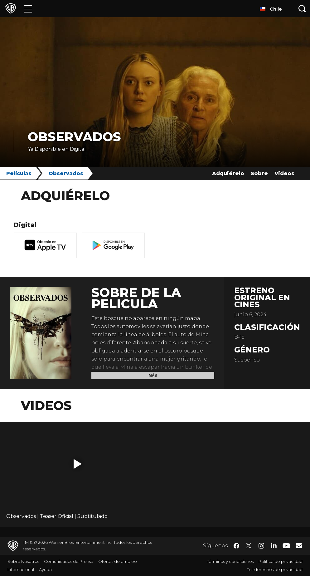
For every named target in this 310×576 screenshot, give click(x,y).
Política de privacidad (281, 561)
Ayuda (45, 569)
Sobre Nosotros (23, 561)
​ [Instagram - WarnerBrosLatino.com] (261, 546)
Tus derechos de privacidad (275, 569)
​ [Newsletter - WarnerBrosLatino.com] (299, 545)
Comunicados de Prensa (68, 561)
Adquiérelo (228, 173)
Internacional (20, 569)
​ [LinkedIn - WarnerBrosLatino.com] (274, 545)
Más (153, 375)
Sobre (259, 173)
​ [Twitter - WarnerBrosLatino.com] (249, 546)
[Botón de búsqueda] (302, 8)
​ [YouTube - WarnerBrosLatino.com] (286, 545)
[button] (78, 464)
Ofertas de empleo (117, 561)
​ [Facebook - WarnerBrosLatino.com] (236, 546)
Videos (284, 173)
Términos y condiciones (230, 561)
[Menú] (28, 8)
